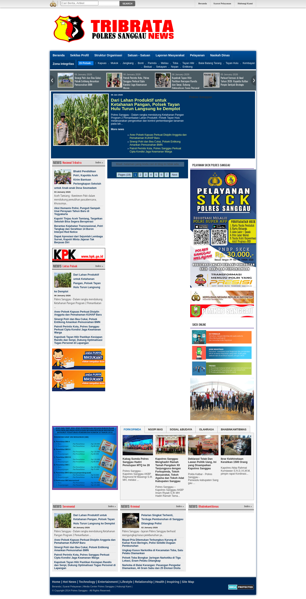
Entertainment (108, 581)
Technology (87, 581)
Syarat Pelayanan (222, 3)
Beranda (202, 3)
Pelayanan (197, 55)
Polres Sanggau (79, 590)
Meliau (164, 63)
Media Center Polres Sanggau (98, 586)
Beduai (148, 66)
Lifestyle (126, 581)
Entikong (188, 66)
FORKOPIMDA (132, 429)
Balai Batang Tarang (209, 63)
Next (174, 174)
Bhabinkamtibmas (208, 506)
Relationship (144, 581)
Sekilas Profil (79, 55)
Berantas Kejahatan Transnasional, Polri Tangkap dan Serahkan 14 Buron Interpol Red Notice (78, 229)
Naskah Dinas (220, 55)
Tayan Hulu (232, 63)
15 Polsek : (85, 63)
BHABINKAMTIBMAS (233, 429)
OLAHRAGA (206, 429)
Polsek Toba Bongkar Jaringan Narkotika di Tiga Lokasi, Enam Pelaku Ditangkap (151, 559)
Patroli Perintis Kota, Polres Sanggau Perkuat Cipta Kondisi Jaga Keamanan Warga (136, 83)
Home (56, 581)
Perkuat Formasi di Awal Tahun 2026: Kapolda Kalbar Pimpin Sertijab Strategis (234, 81)
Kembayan (249, 63)
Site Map (188, 581)
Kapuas (102, 63)
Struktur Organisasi (108, 55)
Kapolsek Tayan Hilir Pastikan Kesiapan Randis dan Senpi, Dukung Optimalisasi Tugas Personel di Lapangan (177, 84)
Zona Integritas (63, 63)
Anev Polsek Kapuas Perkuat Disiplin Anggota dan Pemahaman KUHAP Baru (158, 136)
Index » (99, 162)
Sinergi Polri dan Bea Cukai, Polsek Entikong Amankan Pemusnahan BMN (88, 81)
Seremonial (68, 506)
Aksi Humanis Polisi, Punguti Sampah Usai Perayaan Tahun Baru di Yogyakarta (77, 211)
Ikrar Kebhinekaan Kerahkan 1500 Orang (234, 460)
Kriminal (135, 506)
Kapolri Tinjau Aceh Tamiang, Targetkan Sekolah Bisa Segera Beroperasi (78, 220)
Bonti (140, 63)
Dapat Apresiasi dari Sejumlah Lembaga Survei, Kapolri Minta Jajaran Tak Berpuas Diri (78, 239)
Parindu (152, 63)
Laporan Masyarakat (170, 55)
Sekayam (161, 66)
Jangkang (127, 63)
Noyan (174, 66)
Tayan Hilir (188, 63)
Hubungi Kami (245, 3)
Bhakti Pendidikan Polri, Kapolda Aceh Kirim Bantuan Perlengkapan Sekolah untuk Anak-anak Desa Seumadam (77, 179)
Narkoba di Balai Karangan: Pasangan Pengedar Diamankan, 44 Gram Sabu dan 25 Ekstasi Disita (151, 567)
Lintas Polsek (69, 266)
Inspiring (173, 581)
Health (159, 581)
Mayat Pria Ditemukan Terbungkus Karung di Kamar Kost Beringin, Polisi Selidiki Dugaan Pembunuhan (149, 542)
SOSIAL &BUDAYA (181, 429)
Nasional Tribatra (71, 162)
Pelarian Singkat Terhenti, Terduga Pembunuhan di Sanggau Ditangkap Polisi (162, 519)
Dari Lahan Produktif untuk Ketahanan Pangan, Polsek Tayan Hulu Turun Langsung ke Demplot (145, 104)
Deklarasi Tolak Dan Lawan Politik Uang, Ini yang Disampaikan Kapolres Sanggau (202, 463)
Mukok (114, 63)
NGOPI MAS (155, 429)
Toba (175, 63)
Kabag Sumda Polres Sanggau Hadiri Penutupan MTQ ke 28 (136, 462)
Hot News (69, 581)
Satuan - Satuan (139, 55)
